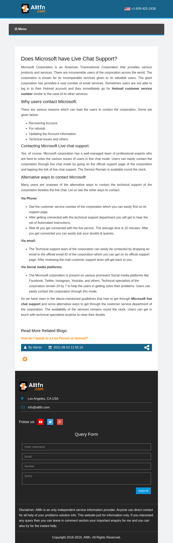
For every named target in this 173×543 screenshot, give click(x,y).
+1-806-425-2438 (140, 8)
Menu (21, 29)
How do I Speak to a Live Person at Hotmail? (54, 338)
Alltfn (87, 537)
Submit (143, 491)
